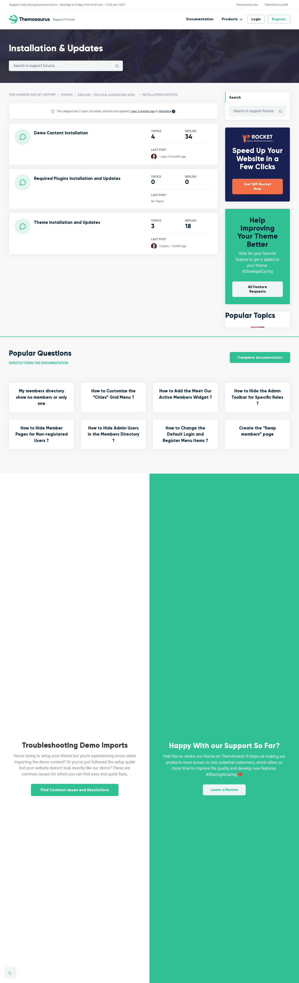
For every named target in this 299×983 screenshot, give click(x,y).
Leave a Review (224, 781)
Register (279, 19)
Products (230, 19)
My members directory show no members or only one (41, 397)
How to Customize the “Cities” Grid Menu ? (113, 394)
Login (256, 19)
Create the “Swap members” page (257, 431)
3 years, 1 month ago (172, 246)
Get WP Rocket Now (257, 186)
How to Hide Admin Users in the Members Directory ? (113, 434)
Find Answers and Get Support (32, 94)
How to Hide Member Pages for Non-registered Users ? (41, 434)
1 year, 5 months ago (142, 111)
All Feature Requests (257, 289)
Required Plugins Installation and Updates (77, 178)
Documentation (199, 19)
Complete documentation (259, 357)
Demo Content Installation (61, 132)
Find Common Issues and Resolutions (75, 798)
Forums (66, 94)
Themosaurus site (247, 4)
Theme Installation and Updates (67, 222)
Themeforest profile (276, 4)
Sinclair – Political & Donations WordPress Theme (107, 95)
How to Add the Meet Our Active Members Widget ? (185, 394)
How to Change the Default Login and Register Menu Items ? (185, 434)
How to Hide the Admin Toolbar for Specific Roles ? (257, 397)
